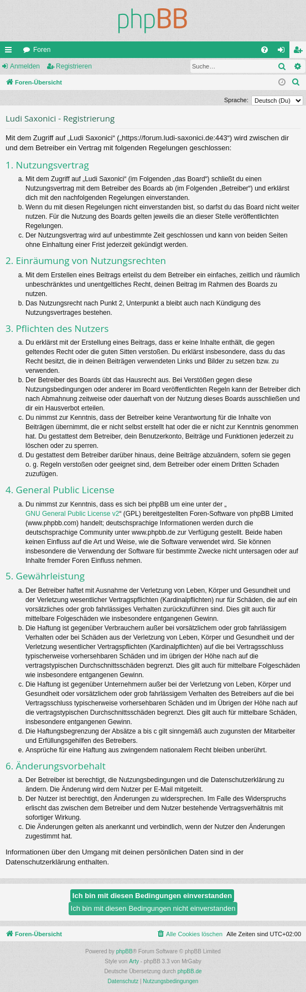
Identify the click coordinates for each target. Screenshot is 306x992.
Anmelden (25, 66)
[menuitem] (264, 49)
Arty (134, 961)
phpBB (124, 951)
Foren (41, 50)
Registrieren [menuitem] (300, 52)
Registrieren (74, 66)
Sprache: (236, 100)
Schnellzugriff (10, 52)
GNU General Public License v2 (72, 514)
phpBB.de (190, 971)
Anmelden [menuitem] (283, 52)
